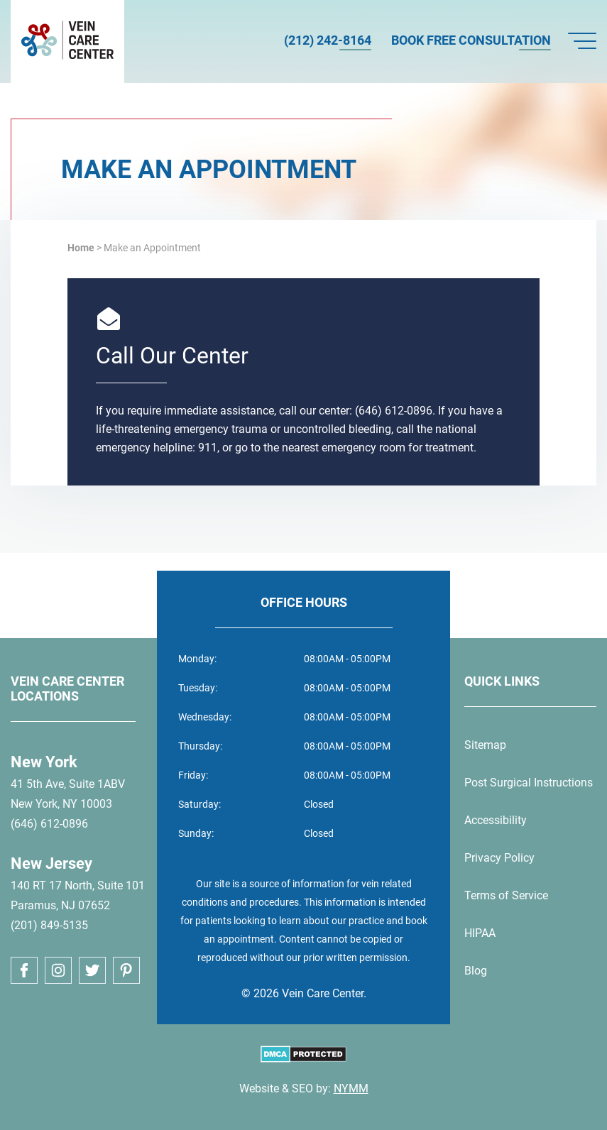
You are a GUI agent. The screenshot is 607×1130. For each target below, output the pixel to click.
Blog (475, 970)
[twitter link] (92, 970)
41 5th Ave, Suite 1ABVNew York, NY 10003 (68, 794)
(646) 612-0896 (49, 823)
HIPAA (480, 933)
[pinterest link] (126, 970)
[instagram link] (58, 970)
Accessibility (495, 820)
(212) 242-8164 (327, 40)
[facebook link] (24, 970)
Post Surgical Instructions (528, 782)
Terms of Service (506, 895)
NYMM (351, 1088)
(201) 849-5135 (49, 925)
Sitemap (485, 745)
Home (80, 247)
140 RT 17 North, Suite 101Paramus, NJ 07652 (78, 895)
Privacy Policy (499, 858)
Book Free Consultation (471, 40)
